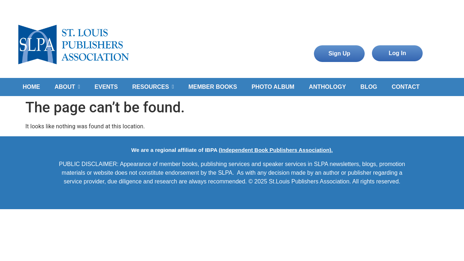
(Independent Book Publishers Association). (275, 150)
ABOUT (67, 87)
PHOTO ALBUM (273, 87)
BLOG (368, 87)
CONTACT (406, 87)
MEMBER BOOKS (212, 87)
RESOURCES (153, 87)
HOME (31, 87)
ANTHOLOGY (327, 87)
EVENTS (106, 87)
